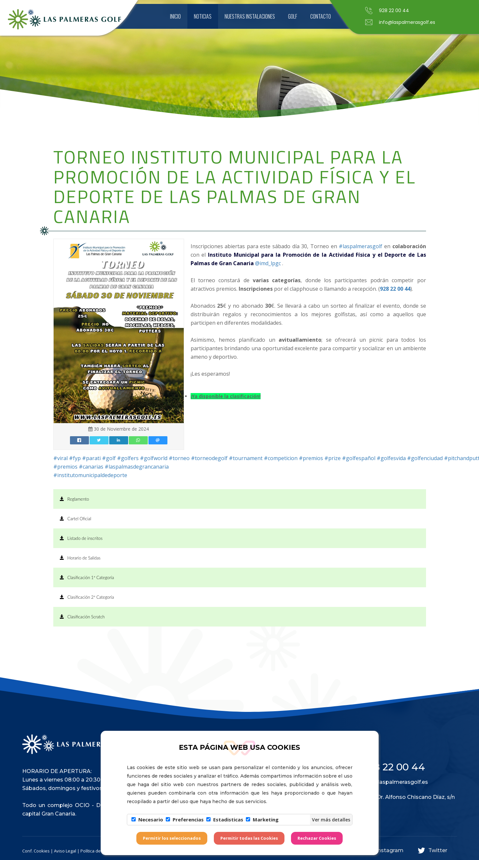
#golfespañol (358, 458)
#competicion (281, 458)
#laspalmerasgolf (360, 246)
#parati (91, 458)
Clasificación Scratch (82, 616)
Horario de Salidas (80, 557)
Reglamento (74, 499)
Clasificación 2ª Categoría (87, 597)
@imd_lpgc (268, 263)
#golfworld (153, 458)
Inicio (175, 16)
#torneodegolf (209, 458)
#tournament (246, 458)
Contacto (320, 16)
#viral (60, 458)
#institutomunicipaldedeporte (90, 475)
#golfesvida (391, 458)
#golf (109, 458)
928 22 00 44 (395, 288)
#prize (332, 458)
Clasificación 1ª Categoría (87, 577)
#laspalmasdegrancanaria (137, 466)
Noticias (203, 16)
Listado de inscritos (81, 538)
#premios (311, 458)
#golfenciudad (425, 458)
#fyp (75, 458)
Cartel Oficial (75, 518)
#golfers (128, 458)
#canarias (91, 466)
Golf (292, 16)
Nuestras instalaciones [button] (250, 16)
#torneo (179, 458)
